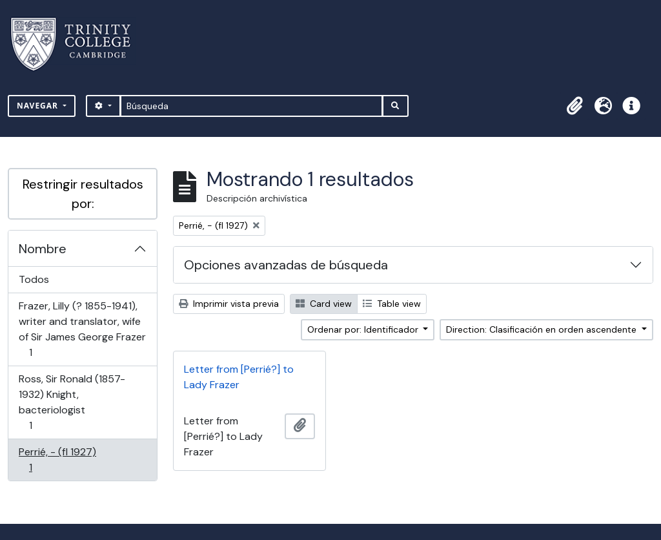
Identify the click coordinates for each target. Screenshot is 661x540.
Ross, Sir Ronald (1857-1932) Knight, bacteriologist (71, 402)
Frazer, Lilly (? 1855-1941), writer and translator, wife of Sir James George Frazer (82, 329)
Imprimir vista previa (229, 303)
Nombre (42, 248)
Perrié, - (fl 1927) (57, 459)
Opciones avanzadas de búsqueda (286, 264)
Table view (392, 303)
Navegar (39, 105)
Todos (34, 279)
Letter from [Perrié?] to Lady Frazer (239, 376)
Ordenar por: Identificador (364, 329)
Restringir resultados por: (83, 194)
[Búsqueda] (251, 106)
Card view (324, 303)
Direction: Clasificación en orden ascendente (542, 329)
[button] (574, 106)
